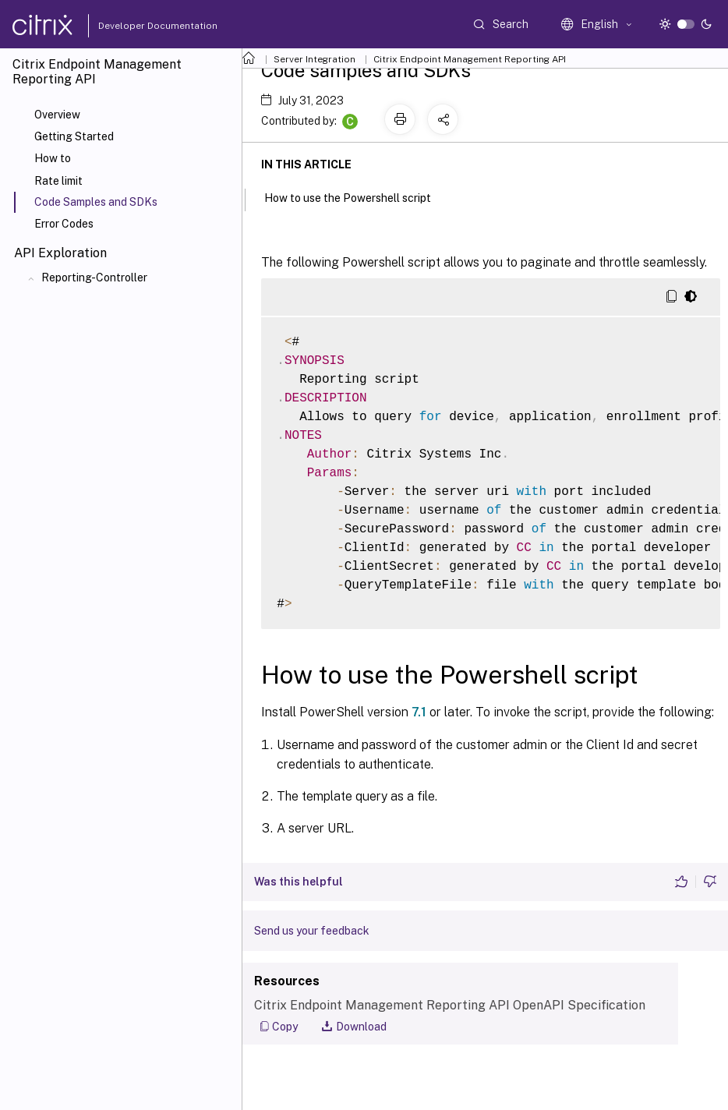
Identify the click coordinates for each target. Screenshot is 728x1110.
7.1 (419, 712)
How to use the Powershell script (356, 196)
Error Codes (64, 223)
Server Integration (314, 59)
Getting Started (74, 136)
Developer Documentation (133, 25)
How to (52, 158)
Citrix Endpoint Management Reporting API (469, 59)
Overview (57, 114)
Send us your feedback (311, 930)
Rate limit (58, 181)
